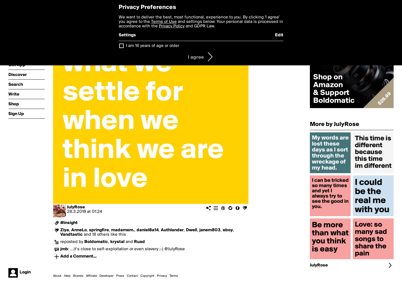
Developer (106, 276)
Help (67, 276)
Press (120, 276)
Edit (279, 35)
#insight (69, 223)
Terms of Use (164, 22)
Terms (173, 276)
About (57, 276)
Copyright (147, 276)
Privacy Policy (172, 26)
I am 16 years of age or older (152, 46)
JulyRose (76, 207)
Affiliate (91, 276)
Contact (132, 276)
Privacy (162, 276)
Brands (78, 276)
